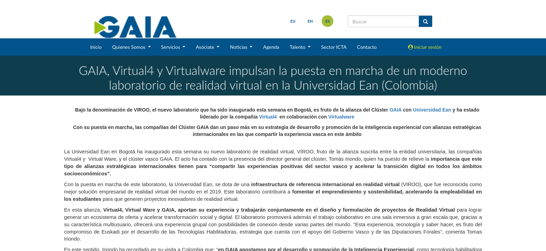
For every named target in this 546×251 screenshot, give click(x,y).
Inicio (96, 47)
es (327, 21)
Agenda (271, 47)
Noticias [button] (239, 47)
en (310, 21)
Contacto (366, 47)
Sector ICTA (333, 47)
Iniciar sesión (425, 47)
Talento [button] (298, 47)
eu (293, 21)
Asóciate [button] (205, 47)
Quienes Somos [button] (129, 47)
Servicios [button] (171, 47)
